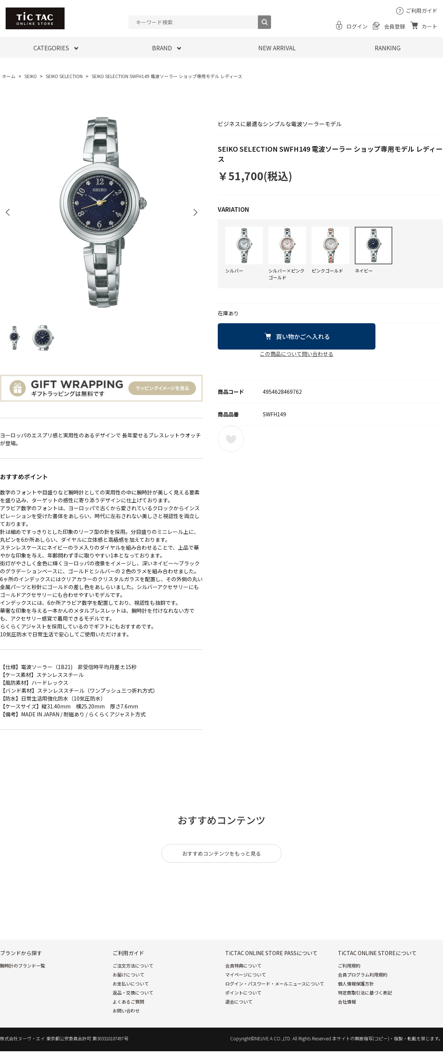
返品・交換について (133, 992)
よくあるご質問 (128, 1001)
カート (429, 26)
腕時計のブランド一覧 (22, 965)
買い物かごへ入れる (303, 336)
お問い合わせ (126, 1010)
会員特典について (243, 965)
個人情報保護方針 (356, 983)
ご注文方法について (133, 965)
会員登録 (394, 26)
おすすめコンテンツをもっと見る (221, 853)
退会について (238, 1001)
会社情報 (347, 1001)
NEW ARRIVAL (277, 47)
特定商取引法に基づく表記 (365, 992)
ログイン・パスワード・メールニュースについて (274, 983)
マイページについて (245, 974)
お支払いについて (131, 983)
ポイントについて (243, 992)
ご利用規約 (349, 965)
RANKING (388, 47)
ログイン (357, 26)
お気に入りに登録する (231, 439)
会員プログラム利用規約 (362, 974)
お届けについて (128, 974)
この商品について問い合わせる (296, 353)
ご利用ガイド (421, 10)
